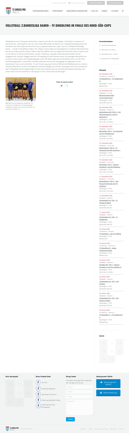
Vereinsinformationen (109, 45)
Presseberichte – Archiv (109, 54)
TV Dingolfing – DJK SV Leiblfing (110, 234)
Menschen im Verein (108, 50)
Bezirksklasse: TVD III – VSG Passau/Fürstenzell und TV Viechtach (108, 183)
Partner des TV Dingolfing (110, 59)
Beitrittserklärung (108, 393)
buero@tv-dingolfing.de (78, 3)
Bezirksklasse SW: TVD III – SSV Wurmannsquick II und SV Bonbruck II (110, 114)
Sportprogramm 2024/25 (108, 383)
